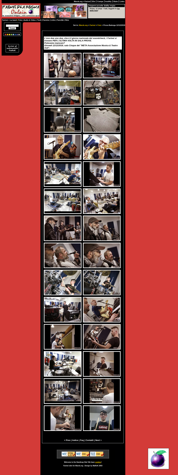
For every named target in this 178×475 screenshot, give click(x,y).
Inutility (108, 1)
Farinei (92, 25)
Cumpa (100, 1)
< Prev (67, 440)
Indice (75, 440)
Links (122, 1)
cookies (98, 462)
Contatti (89, 440)
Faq (82, 440)
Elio (94, 1)
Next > (98, 440)
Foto (99, 25)
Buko (116, 1)
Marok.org (83, 25)
